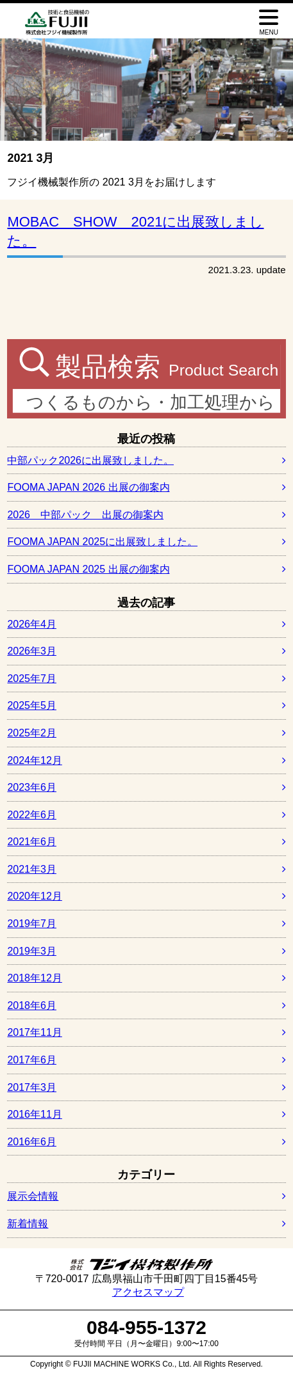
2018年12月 (34, 978)
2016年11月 (34, 1114)
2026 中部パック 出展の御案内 (85, 514)
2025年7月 (31, 678)
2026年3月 (31, 651)
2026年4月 (31, 624)
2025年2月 (31, 732)
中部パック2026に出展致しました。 (90, 460)
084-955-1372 (146, 1327)
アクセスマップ (148, 1292)
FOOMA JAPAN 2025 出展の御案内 (88, 569)
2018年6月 (31, 1005)
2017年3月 (31, 1087)
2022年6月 (31, 814)
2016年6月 (31, 1141)
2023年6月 (31, 787)
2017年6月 (31, 1059)
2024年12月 (34, 760)
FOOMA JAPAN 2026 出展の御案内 (88, 487)
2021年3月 (31, 869)
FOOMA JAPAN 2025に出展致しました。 (102, 541)
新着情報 (27, 1223)
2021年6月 (31, 841)
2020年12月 (34, 896)
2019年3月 (31, 951)
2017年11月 (34, 1032)
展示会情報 (32, 1196)
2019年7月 (31, 923)
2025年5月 (31, 705)
